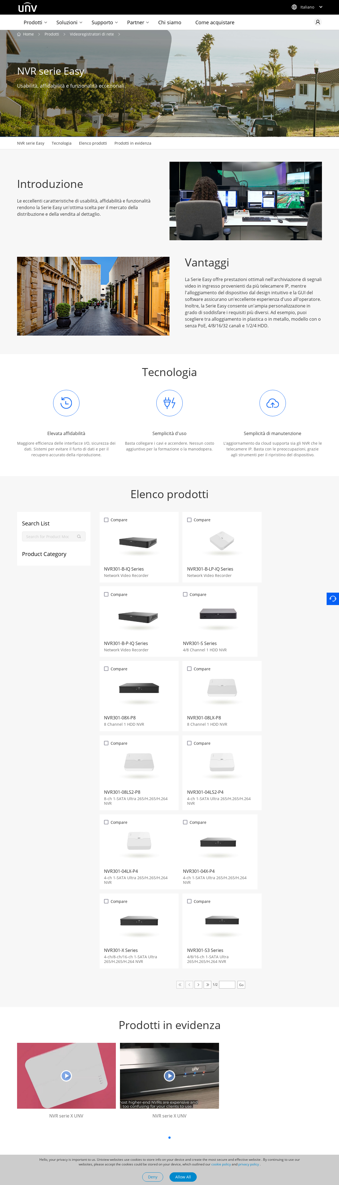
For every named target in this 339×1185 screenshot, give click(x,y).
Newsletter (86, 1144)
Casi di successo (155, 1130)
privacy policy (248, 1164)
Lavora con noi (210, 1135)
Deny (152, 1176)
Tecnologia (62, 144)
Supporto (102, 22)
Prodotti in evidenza (132, 144)
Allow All (183, 1176)
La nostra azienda (207, 1113)
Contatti (204, 1127)
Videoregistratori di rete (92, 35)
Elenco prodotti (93, 144)
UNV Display (31, 1136)
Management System (216, 1144)
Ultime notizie (153, 1122)
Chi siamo (169, 22)
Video (145, 1147)
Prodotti (33, 22)
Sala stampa (154, 1110)
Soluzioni (67, 22)
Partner (135, 22)
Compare (119, 521)
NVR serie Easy (30, 144)
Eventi (145, 1139)
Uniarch (27, 1127)
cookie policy (221, 1164)
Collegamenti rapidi (91, 1113)
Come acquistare (214, 22)
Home (28, 35)
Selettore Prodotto (93, 1127)
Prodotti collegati (27, 1113)
